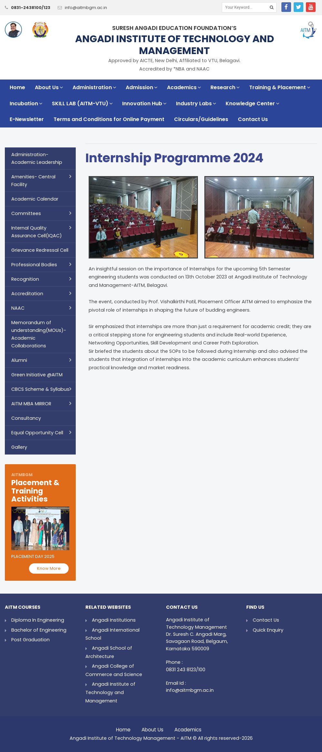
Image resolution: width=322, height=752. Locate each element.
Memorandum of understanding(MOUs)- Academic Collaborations (38, 334)
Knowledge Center (252, 103)
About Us (49, 87)
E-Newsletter (27, 119)
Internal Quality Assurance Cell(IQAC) (36, 232)
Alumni (19, 360)
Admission (141, 87)
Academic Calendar (34, 199)
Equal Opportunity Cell (37, 432)
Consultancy (26, 418)
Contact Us (253, 119)
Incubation (26, 103)
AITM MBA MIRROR (31, 403)
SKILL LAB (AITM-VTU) (82, 103)
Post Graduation (30, 639)
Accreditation (27, 293)
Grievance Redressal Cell (39, 250)
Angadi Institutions (114, 620)
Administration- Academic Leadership (36, 158)
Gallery (19, 447)
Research (224, 87)
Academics (184, 87)
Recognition (25, 279)
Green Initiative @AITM (37, 374)
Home (17, 87)
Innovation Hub (144, 103)
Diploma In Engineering (37, 620)
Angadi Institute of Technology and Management (110, 692)
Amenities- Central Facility (33, 181)
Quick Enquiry (268, 630)
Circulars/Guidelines (201, 119)
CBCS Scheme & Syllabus (40, 389)
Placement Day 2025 (32, 556)
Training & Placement (279, 87)
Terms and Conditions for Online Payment (109, 119)
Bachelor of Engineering (38, 630)
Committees (26, 213)
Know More (49, 568)
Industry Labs (196, 103)
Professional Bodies (34, 264)
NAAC (17, 308)
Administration (94, 87)
